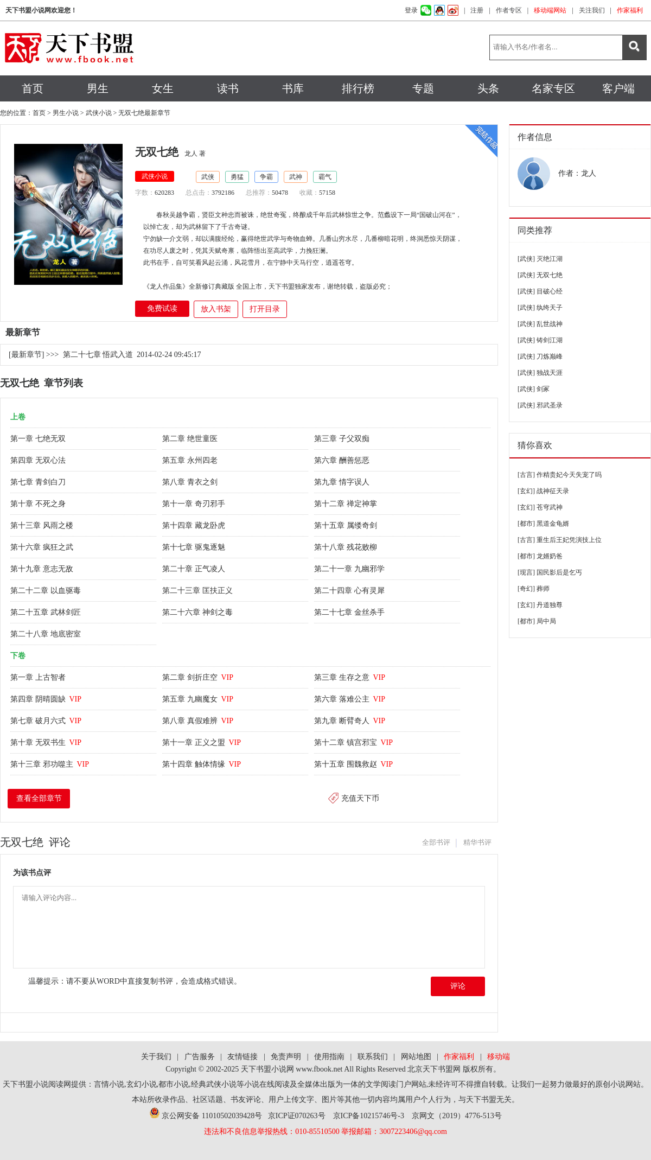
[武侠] (526, 259)
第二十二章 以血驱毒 (46, 591)
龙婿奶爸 (550, 556)
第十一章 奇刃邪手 (194, 504)
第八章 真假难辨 (197, 721)
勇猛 (237, 177)
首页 (32, 88)
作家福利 (630, 10)
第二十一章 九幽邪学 (350, 569)
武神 (295, 177)
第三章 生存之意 (349, 677)
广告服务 (199, 1057)
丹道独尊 (550, 605)
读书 (228, 88)
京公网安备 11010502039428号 (205, 1116)
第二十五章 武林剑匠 (46, 612)
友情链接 (242, 1057)
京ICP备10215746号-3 (368, 1116)
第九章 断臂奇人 (349, 721)
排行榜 (358, 88)
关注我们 (592, 10)
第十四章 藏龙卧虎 (194, 525)
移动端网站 (550, 10)
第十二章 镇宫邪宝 (353, 742)
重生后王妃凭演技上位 (569, 540)
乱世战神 (550, 324)
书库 (293, 88)
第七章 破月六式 (45, 721)
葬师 (543, 588)
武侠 (207, 177)
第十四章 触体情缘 (201, 764)
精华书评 (477, 842)
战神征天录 (553, 491)
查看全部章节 (39, 798)
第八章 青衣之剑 (190, 482)
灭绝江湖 (550, 259)
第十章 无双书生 (45, 742)
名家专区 (553, 88)
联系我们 (373, 1057)
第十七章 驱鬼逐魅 (194, 547)
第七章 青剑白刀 (38, 482)
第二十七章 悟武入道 (98, 354)
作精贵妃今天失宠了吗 (569, 475)
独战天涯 (550, 373)
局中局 (546, 621)
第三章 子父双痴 (342, 439)
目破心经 (550, 291)
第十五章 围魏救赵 (353, 764)
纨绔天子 (550, 307)
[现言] (526, 572)
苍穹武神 (550, 507)
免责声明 (286, 1057)
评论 (457, 986)
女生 (163, 88)
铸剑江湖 (550, 340)
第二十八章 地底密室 (46, 634)
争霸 (266, 177)
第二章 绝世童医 (190, 439)
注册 (476, 10)
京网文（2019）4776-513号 (457, 1116)
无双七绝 (550, 275)
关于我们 (156, 1057)
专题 (423, 88)
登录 (411, 10)
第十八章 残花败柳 (346, 547)
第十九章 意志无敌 (42, 569)
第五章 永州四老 (190, 460)
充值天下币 (360, 798)
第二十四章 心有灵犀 (350, 591)
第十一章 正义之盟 (201, 742)
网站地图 (416, 1057)
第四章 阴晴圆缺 (45, 699)
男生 (97, 88)
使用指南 (329, 1057)
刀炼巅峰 (550, 356)
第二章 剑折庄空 (197, 677)
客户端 (618, 88)
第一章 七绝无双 (38, 439)
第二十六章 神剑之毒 (198, 612)
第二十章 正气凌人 (194, 569)
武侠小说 (99, 113)
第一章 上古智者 (38, 677)
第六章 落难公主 (349, 699)
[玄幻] (526, 491)
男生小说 (66, 113)
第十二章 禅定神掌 (346, 504)
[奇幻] (526, 588)
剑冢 (543, 389)
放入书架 (216, 309)
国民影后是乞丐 (559, 572)
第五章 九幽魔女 (197, 699)
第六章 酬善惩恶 (342, 460)
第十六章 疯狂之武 (42, 547)
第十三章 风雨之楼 (42, 525)
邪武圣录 (550, 405)
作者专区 (509, 10)
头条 (488, 88)
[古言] (526, 475)
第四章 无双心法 (38, 460)
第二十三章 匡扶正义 (198, 591)
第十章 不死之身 (38, 504)
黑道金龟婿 (553, 523)
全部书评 (436, 842)
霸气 (324, 177)
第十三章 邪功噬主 (49, 764)
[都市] (526, 523)
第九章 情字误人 (342, 482)
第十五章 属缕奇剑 (346, 525)
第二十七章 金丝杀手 (350, 612)
